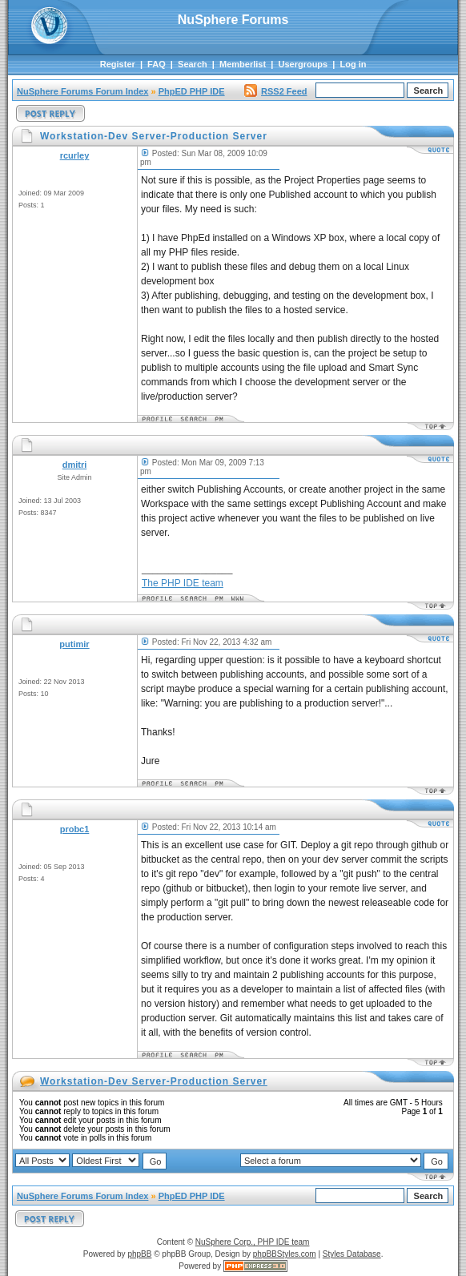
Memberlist (242, 64)
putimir (74, 644)
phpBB (139, 1254)
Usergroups (302, 64)
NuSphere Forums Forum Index (82, 91)
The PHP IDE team (182, 583)
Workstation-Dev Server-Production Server (153, 1081)
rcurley (75, 155)
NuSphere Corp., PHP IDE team (252, 1242)
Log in (353, 64)
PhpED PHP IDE (192, 91)
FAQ (156, 64)
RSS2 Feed (275, 91)
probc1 (75, 829)
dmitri (74, 464)
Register (117, 64)
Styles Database (352, 1254)
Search (192, 64)
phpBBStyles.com (284, 1254)
